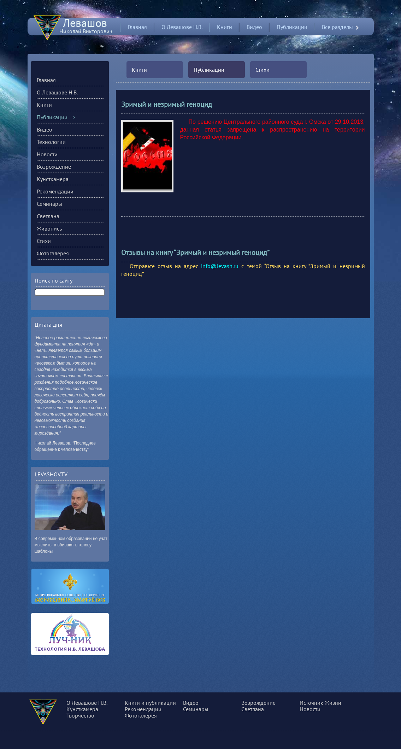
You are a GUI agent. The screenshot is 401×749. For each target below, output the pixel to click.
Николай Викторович (85, 28)
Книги (224, 26)
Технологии (51, 142)
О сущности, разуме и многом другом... (52, 713)
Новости (47, 154)
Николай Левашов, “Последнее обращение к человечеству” (65, 446)
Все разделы (337, 27)
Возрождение (54, 166)
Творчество (80, 715)
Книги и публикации (150, 702)
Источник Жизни (320, 702)
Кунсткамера (53, 179)
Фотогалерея (53, 253)
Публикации (292, 26)
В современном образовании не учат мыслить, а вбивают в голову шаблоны (71, 545)
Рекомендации (55, 191)
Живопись (49, 228)
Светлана (48, 216)
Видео (254, 26)
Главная (137, 26)
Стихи (262, 69)
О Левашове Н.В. (181, 26)
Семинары (49, 204)
